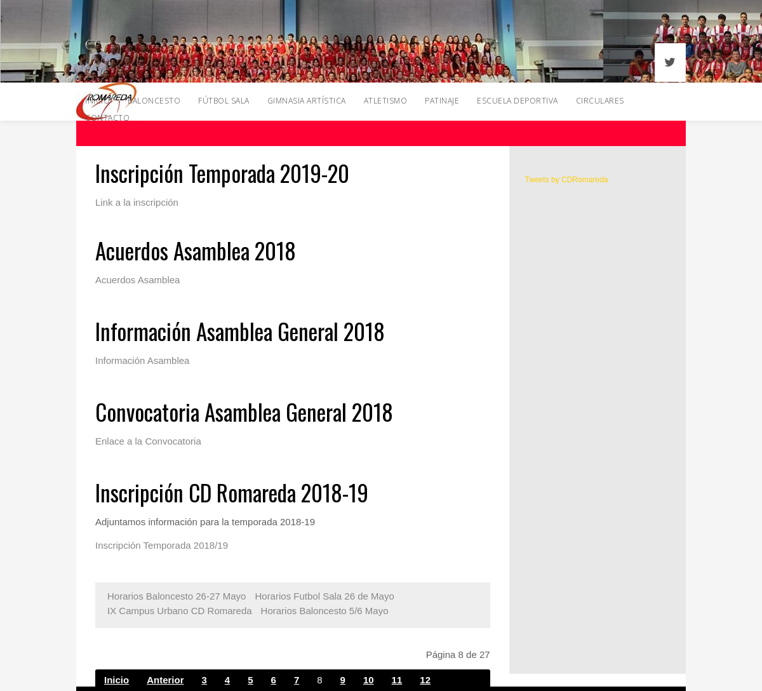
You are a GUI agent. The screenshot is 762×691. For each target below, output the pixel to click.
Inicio (116, 679)
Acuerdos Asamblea (137, 279)
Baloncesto (154, 100)
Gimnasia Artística (306, 100)
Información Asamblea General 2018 (240, 330)
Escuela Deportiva (517, 100)
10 (368, 679)
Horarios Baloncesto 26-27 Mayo (176, 596)
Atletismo (386, 100)
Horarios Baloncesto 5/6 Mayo (325, 610)
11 (397, 679)
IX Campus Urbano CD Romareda (179, 610)
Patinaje (442, 100)
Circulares (600, 100)
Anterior (165, 679)
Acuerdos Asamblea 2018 (195, 250)
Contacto (107, 117)
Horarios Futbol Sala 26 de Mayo (324, 596)
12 (425, 679)
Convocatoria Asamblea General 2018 (244, 411)
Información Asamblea (142, 360)
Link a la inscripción (136, 202)
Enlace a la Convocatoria (148, 441)
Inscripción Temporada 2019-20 (222, 172)
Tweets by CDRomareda (566, 179)
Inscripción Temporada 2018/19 (161, 545)
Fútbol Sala (224, 100)
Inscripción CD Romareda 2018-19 (231, 492)
